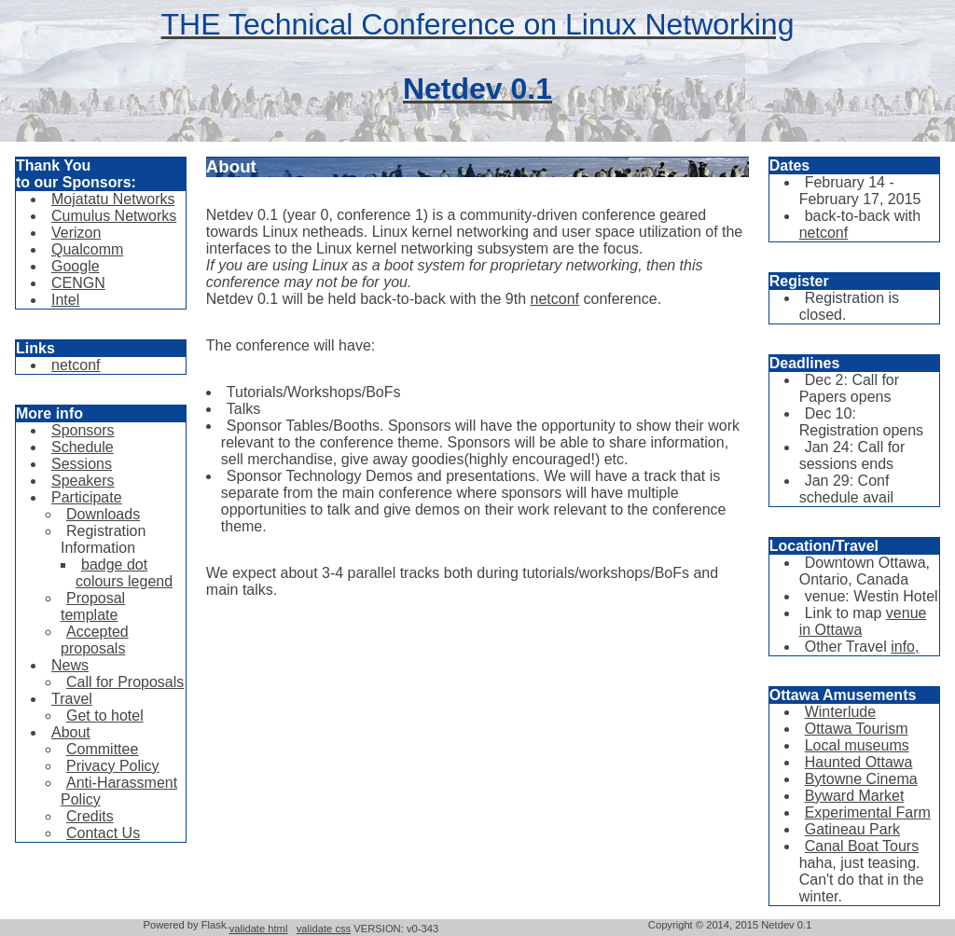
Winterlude (840, 712)
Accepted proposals (95, 640)
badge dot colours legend (124, 573)
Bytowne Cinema (861, 779)
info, (905, 646)
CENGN (78, 283)
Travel (71, 699)
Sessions (81, 464)
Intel (65, 300)
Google (75, 266)
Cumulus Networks (113, 216)
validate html (258, 928)
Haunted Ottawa (859, 762)
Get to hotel (105, 715)
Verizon (76, 233)
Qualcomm (87, 249)
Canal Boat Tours (862, 846)
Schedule (82, 447)
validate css (324, 928)
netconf (75, 365)
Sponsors (83, 430)
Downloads (103, 514)
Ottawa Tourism (856, 728)
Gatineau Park (852, 829)
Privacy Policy (112, 766)
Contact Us (103, 833)
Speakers (83, 481)
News (70, 665)
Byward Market (855, 796)
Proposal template (93, 606)
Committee (102, 749)
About (70, 732)
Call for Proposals (125, 682)
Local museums (857, 745)
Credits (90, 816)
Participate (86, 497)
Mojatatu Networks (113, 199)
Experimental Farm (868, 812)
